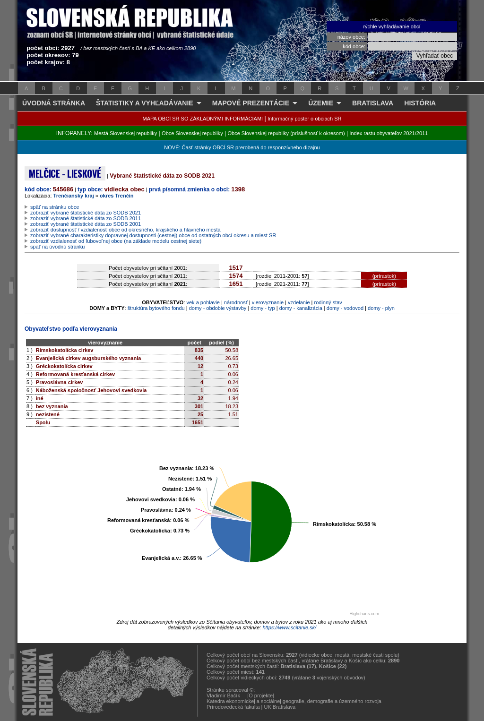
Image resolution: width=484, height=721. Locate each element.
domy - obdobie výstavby (218, 308)
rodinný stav (328, 302)
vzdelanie (299, 302)
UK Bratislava (280, 707)
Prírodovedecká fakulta (233, 707)
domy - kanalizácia (300, 308)
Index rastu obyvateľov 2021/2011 (388, 133)
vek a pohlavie (203, 302)
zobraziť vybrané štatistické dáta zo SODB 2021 (85, 212)
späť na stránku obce (54, 207)
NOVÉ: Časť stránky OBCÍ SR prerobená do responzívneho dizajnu (242, 147)
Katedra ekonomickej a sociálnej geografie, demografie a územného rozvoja (294, 701)
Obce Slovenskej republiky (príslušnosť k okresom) (286, 133)
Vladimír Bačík (223, 695)
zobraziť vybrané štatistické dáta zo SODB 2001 (85, 224)
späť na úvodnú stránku (57, 246)
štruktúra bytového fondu (156, 308)
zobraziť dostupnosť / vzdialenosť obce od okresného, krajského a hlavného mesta (125, 229)
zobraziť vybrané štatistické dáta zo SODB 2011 (85, 218)
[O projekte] (260, 695)
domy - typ (263, 308)
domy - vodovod (345, 308)
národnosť (236, 302)
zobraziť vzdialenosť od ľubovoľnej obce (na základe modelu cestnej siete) (115, 241)
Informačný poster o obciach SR (305, 118)
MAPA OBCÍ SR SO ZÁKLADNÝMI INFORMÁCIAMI (203, 118)
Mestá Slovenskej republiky (125, 133)
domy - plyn (381, 308)
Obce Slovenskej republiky (192, 133)
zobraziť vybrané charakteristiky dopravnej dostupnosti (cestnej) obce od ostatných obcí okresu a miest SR (153, 235)
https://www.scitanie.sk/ (289, 627)
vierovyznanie (268, 302)
